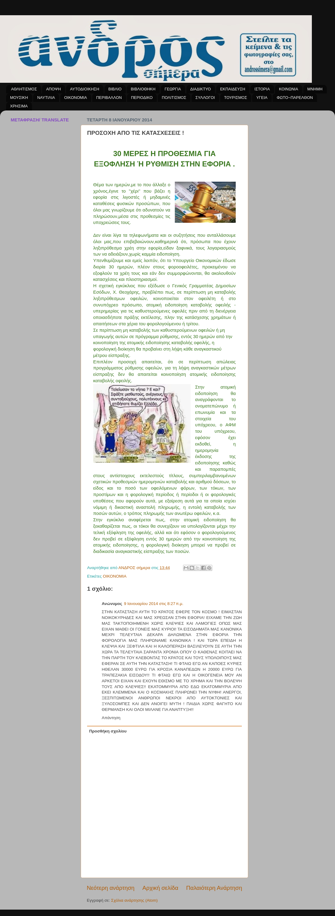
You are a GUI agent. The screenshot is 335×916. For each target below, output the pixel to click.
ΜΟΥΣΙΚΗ (19, 97)
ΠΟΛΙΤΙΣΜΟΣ (174, 97)
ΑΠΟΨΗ (53, 89)
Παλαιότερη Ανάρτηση (214, 888)
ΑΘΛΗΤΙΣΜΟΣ (24, 89)
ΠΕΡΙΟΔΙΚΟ (142, 97)
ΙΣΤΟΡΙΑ (262, 89)
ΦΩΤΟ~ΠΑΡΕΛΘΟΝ (295, 97)
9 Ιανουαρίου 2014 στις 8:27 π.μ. (153, 603)
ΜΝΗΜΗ (315, 89)
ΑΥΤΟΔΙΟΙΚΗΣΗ (84, 89)
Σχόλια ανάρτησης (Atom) (134, 900)
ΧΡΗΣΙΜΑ (19, 106)
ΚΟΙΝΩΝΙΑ (288, 89)
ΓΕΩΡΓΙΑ (173, 89)
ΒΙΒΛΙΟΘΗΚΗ (143, 89)
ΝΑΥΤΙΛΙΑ (46, 97)
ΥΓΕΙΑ (261, 97)
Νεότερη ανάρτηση (111, 888)
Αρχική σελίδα (160, 888)
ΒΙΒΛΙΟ (115, 89)
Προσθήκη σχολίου (108, 731)
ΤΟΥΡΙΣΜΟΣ (235, 97)
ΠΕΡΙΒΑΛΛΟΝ (109, 97)
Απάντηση (111, 717)
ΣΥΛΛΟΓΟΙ (205, 97)
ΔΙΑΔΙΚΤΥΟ (200, 89)
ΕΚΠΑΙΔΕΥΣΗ (232, 89)
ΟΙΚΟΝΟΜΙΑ (75, 97)
